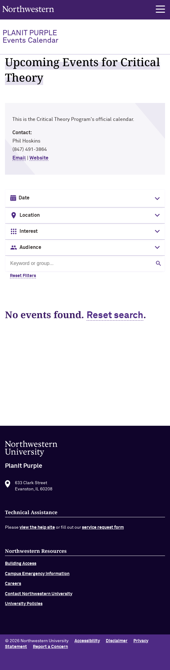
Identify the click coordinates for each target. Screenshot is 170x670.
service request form (103, 530)
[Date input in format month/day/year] (84, 198)
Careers (13, 586)
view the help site (37, 530)
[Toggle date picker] (156, 198)
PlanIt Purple (30, 36)
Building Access (20, 566)
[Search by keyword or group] (85, 263)
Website (38, 158)
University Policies (23, 606)
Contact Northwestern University (38, 596)
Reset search (115, 315)
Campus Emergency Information (37, 576)
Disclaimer (117, 641)
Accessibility (87, 641)
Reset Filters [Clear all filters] (23, 276)
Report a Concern (50, 647)
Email (19, 158)
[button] (160, 9)
